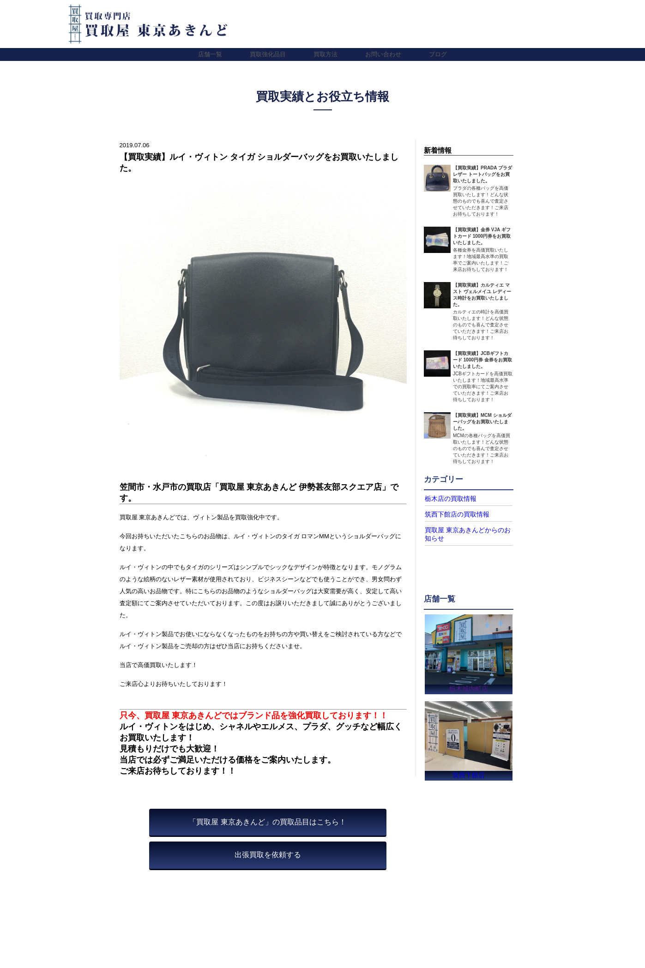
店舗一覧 (210, 54)
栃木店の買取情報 (447, 498)
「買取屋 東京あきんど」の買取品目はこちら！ (267, 822)
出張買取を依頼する (268, 855)
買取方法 (325, 54)
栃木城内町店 (469, 685)
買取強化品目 (268, 54)
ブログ (438, 54)
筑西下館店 (469, 774)
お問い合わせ (383, 54)
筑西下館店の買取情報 (452, 514)
